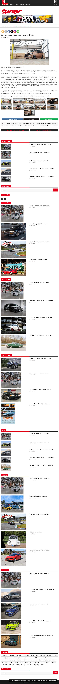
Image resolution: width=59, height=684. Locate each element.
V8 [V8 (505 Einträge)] (34, 664)
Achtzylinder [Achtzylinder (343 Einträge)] (11, 655)
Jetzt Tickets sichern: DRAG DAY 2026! (40, 404)
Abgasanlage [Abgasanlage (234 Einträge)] (4, 655)
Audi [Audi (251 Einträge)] (20, 655)
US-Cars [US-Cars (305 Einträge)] (27, 664)
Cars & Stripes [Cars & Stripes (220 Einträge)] (15, 657)
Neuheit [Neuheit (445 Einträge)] (49, 660)
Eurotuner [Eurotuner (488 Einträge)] (26, 657)
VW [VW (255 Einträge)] (37, 664)
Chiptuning (10, 125)
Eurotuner (10, 123)
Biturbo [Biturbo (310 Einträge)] (32, 655)
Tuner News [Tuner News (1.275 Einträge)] (4, 664)
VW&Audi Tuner (51, 125)
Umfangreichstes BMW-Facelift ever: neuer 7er (42, 168)
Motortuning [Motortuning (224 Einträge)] (43, 660)
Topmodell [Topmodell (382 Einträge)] (53, 662)
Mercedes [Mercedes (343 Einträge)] (4, 660)
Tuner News (31, 125)
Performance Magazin (17, 123)
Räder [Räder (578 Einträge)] (31, 662)
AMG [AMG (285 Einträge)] (17, 655)
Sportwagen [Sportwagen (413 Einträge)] (36, 662)
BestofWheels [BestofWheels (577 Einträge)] (26, 655)
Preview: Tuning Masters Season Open (39, 241)
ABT (32, 123)
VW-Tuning (46, 125)
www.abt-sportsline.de (43, 96)
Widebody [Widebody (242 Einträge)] (41, 664)
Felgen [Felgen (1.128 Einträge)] (36, 657)
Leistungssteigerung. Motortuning (19, 125)
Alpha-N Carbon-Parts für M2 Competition (40, 621)
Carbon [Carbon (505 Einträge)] (3, 657)
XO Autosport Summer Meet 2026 (38, 259)
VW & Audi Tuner (26, 123)
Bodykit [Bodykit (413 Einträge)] (55, 655)
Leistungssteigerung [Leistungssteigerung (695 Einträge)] (48, 657)
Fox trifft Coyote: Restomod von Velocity (40, 389)
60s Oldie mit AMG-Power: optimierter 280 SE (41, 335)
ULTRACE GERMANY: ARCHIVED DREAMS (39, 152)
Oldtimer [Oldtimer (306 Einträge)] (54, 660)
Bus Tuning (54, 123)
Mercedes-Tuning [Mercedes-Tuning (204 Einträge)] (11, 660)
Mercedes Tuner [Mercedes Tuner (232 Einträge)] (20, 660)
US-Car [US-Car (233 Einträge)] (22, 664)
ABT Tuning (35, 123)
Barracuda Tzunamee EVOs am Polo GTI (40, 550)
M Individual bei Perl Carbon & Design (39, 604)
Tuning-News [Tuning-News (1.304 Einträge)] (16, 664)
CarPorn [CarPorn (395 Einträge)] (8, 657)
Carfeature (5, 123)
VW (40, 125)
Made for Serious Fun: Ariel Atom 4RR (39, 161)
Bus (45, 123)
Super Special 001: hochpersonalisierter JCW (41, 635)
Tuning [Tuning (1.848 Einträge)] (10, 664)
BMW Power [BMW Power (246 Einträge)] (49, 655)
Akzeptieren (52, 680)
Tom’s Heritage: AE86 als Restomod (39, 224)
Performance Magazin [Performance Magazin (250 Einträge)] (13, 662)
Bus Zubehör (4, 125)
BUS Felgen (49, 123)
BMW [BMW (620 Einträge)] (37, 655)
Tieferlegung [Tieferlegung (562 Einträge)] (47, 662)
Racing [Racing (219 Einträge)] (26, 662)
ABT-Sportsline (41, 123)
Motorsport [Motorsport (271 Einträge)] (36, 660)
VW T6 (42, 125)
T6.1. (27, 125)
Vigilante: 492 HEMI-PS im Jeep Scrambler (40, 144)
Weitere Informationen (43, 680)
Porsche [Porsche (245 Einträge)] (21, 662)
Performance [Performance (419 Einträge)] (4, 662)
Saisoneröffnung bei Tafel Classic (38, 496)
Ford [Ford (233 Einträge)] (41, 657)
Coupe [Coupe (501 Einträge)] (20, 657)
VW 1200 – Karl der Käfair (36, 532)
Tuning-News (36, 125)
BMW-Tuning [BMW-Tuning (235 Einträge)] (42, 655)
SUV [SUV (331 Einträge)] (41, 662)
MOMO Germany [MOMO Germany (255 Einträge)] (28, 660)
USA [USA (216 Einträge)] (31, 664)
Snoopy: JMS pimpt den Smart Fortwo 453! (41, 317)
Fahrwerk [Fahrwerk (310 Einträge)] (32, 657)
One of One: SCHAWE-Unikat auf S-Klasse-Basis (42, 176)
